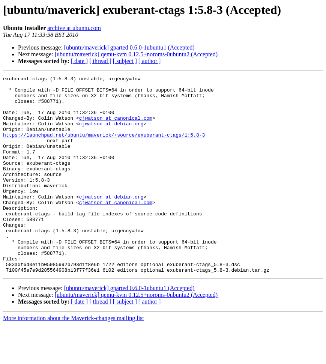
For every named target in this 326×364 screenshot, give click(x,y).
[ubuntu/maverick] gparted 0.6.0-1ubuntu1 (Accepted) (129, 47)
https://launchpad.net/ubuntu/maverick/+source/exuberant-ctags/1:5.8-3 (104, 147)
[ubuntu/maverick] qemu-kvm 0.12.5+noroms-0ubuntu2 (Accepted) (136, 54)
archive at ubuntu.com (74, 28)
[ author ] (149, 61)
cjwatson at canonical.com (115, 126)
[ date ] (79, 61)
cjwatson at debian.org (111, 133)
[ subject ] (125, 61)
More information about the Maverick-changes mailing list (73, 357)
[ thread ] (100, 61)
